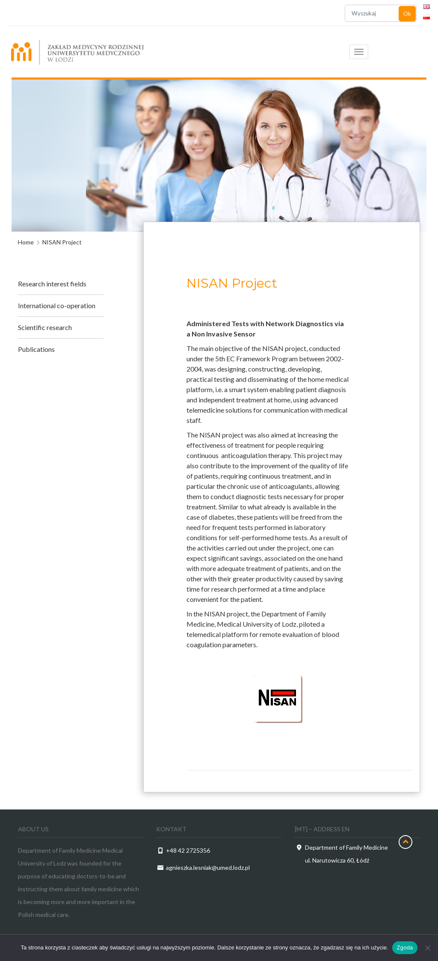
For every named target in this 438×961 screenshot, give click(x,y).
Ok (407, 13)
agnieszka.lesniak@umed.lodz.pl (208, 867)
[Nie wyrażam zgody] (427, 947)
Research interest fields (52, 284)
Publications (36, 349)
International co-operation (56, 305)
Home (26, 242)
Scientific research (45, 327)
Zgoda (405, 947)
